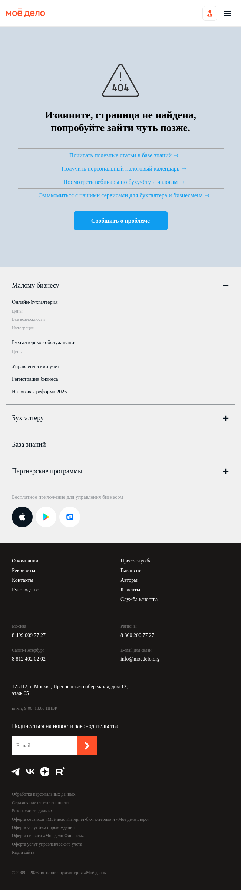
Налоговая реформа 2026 (39, 391)
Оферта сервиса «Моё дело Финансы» (48, 835)
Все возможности (28, 319)
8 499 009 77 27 (29, 635)
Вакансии (131, 570)
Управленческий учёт (35, 366)
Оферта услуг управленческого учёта (47, 844)
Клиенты (130, 589)
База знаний (29, 444)
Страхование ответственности (40, 802)
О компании (25, 561)
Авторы (129, 580)
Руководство (25, 589)
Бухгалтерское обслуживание (44, 342)
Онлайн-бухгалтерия (34, 302)
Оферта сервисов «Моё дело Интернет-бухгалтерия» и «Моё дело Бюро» (81, 819)
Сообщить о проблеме (120, 221)
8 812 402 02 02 (29, 659)
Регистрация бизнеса (35, 379)
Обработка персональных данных (43, 794)
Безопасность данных (32, 810)
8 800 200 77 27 (137, 635)
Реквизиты (23, 570)
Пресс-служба (136, 561)
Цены (17, 311)
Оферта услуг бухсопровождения (43, 827)
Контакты (22, 580)
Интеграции (23, 327)
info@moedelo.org (140, 659)
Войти (209, 13)
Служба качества (139, 599)
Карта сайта (23, 852)
